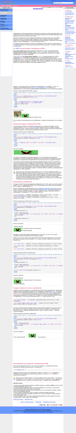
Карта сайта (60, 0)
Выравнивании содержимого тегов (47, 194)
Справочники (3, 19)
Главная (52, 0)
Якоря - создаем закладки (27, 421)
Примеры (2, 22)
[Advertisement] (38, 21)
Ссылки (4, 25)
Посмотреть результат (18, 418)
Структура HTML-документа (68, 18)
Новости (56, 0)
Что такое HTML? (68, 11)
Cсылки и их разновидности (68, 38)
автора (60, 430)
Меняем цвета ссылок (69, 39)
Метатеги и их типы (69, 66)
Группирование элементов (70, 32)
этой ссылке (18, 46)
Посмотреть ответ (29, 418)
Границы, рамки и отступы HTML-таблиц (70, 55)
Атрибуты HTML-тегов (69, 14)
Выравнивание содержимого (68, 25)
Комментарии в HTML (69, 33)
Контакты (73, 0)
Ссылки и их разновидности (38, 87)
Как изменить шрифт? (69, 21)
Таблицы (67, 52)
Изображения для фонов (49, 421)
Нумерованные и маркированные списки (69, 63)
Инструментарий (6, 29)
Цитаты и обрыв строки (69, 27)
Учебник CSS (3, 16)
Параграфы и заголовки (70, 20)
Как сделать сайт (4, 10)
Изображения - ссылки (69, 49)
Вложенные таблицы (69, 58)
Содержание (38, 421)
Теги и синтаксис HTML (69, 13)
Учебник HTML (9, 5)
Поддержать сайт (67, 0)
